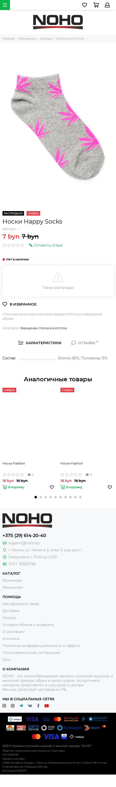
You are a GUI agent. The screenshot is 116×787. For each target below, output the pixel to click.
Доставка (10, 611)
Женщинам (29, 328)
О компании (13, 632)
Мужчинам (12, 580)
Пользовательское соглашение (31, 652)
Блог (6, 659)
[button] (35, 497)
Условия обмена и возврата (28, 625)
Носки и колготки (53, 328)
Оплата (9, 618)
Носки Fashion (13, 463)
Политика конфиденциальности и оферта (41, 645)
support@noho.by (24, 543)
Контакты (11, 638)
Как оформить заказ (20, 604)
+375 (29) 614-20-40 (24, 535)
